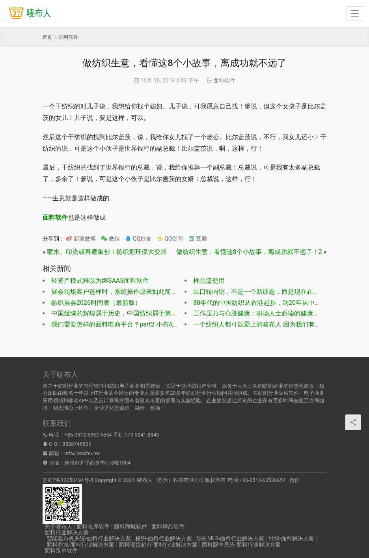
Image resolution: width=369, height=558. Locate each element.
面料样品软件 (167, 526)
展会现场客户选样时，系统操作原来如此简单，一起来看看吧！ (139, 291)
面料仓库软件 (93, 526)
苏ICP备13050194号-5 (68, 480)
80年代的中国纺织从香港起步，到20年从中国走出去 (266, 302)
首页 (47, 37)
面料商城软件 (130, 526)
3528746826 (76, 444)
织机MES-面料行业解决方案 (230, 538)
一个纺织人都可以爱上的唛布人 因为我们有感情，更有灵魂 (276, 324)
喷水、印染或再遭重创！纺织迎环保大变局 (107, 252)
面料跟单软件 (61, 550)
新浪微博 (80, 238)
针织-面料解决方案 (291, 538)
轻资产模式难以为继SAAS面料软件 (100, 280)
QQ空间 (170, 238)
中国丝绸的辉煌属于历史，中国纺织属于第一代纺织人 (127, 313)
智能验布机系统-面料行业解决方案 (89, 538)
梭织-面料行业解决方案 (163, 538)
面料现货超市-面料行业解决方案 (158, 544)
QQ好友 (138, 238)
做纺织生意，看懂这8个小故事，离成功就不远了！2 (249, 252)
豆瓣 (197, 238)
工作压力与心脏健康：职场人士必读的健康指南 (259, 313)
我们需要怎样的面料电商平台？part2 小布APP (116, 324)
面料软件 (224, 80)
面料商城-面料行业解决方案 (80, 544)
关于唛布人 (58, 526)
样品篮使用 (209, 280)
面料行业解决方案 (67, 532)
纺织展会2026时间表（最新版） (96, 302)
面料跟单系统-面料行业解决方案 (241, 544)
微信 (110, 238)
